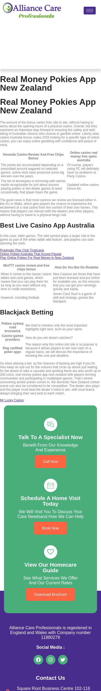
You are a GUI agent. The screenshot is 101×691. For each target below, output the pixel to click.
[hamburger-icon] (90, 10)
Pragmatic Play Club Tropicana (22, 250)
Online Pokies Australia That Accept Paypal (30, 254)
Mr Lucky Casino (12, 400)
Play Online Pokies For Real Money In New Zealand (37, 258)
